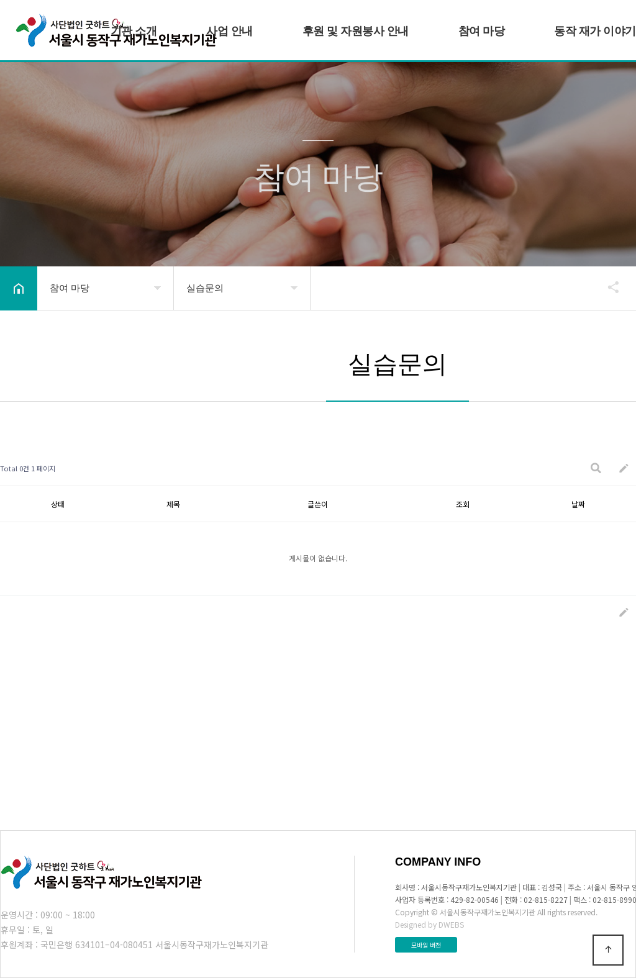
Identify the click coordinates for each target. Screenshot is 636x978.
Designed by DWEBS (429, 924)
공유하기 (607, 286)
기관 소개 (134, 31)
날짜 (578, 504)
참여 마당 (481, 31)
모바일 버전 (426, 944)
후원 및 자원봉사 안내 (355, 31)
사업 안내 (229, 31)
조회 (463, 504)
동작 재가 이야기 (595, 31)
